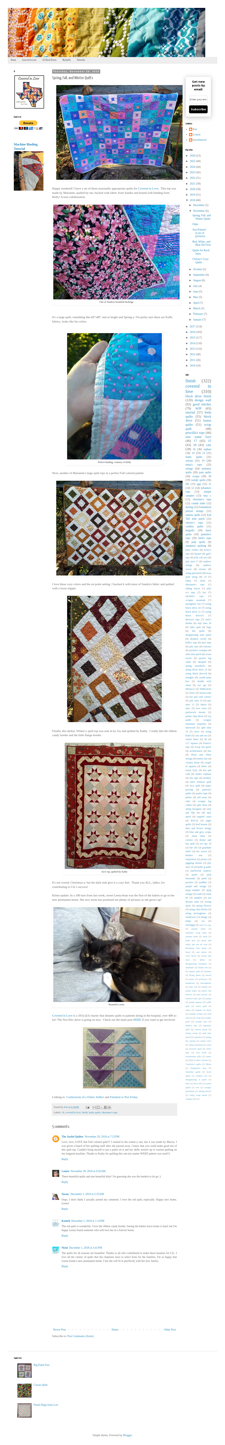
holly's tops (191, 642)
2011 (193, 360)
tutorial (190, 412)
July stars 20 (204, 623)
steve (196, 731)
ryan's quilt (201, 1006)
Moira (208, 1064)
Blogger (127, 1435)
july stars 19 (195, 700)
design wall (203, 400)
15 (209, 441)
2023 (193, 172)
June (196, 291)
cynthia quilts (194, 526)
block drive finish (198, 396)
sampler (198, 897)
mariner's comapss (198, 650)
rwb (197, 1087)
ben (209, 751)
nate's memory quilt (200, 782)
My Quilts (67, 60)
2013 (193, 348)
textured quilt (195, 1049)
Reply (65, 1159)
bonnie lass (202, 758)
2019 (193, 194)
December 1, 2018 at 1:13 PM (87, 1220)
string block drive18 (196, 673)
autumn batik (192, 936)
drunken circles (198, 638)
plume (189, 797)
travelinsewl (199, 139)
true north (201, 1052)
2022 (193, 177)
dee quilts (198, 631)
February (198, 313)
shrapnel (202, 662)
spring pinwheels (195, 665)
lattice (204, 704)
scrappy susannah (195, 600)
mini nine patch (193, 654)
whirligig (190, 925)
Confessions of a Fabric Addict (85, 1097)
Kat (195, 129)
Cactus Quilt (40, 1384)
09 (205, 739)
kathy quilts (94, 1112)
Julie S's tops (205, 925)
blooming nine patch (196, 948)
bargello (190, 530)
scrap (198, 1018)
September (199, 274)
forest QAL (192, 770)
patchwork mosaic (196, 712)
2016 (193, 332)
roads (199, 894)
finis (187, 1083)
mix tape (193, 778)
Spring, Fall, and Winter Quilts (201, 217)
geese (191, 979)
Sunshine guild (193, 1072)
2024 (193, 166)
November (199, 210)
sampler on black (203, 1010)
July (195, 286)
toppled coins (204, 816)
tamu (209, 1045)
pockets (189, 882)
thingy (204, 917)
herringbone (206, 983)
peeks (194, 874)
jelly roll (193, 987)
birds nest (190, 940)
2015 (193, 337)
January (197, 319)
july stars (194, 646)
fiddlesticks (205, 689)
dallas (202, 960)
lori (204, 592)
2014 (193, 343)
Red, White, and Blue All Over (201, 243)
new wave (201, 708)
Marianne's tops (109, 1112)
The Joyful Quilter (72, 1136)
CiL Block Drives (49, 60)
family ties (203, 967)
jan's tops (206, 642)
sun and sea (201, 735)
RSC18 (194, 820)
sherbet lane (191, 1025)
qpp (199, 484)
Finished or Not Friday (124, 1097)
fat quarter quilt (193, 971)
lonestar (207, 646)
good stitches (202, 404)
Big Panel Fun (41, 1364)
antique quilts (198, 929)
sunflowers (191, 917)
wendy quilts (198, 480)
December (199, 205)
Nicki (65, 1247)
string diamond (195, 1045)
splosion (198, 1037)
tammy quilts (193, 515)
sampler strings (196, 1014)
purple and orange (196, 886)
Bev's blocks (202, 1060)
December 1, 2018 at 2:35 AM (87, 1194)
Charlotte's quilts (193, 1064)
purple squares (195, 1002)
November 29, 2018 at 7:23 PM (102, 1136)
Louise (65, 1171)
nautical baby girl (194, 998)
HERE (137, 1019)
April (196, 302)
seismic (202, 569)
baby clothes (192, 549)
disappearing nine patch (198, 634)
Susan (65, 1194)
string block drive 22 (196, 669)
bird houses (201, 824)
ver (202, 921)
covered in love (73, 1112)
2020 (193, 189)
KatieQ (66, 1220)
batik (205, 936)
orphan (207, 449)
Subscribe (198, 109)
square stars (205, 1041)
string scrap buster (198, 1095)
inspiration (191, 859)
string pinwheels (194, 573)
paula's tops (201, 793)
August (197, 280)
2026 (193, 155)
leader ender (191, 991)
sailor (188, 1010)
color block (191, 956)
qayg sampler (193, 890)
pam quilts (205, 472)
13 (203, 453)
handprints (190, 983)
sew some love (198, 437)
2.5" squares (192, 743)
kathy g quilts (204, 867)
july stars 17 (192, 561)
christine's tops (202, 499)
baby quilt (195, 627)
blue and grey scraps (200, 832)
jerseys (204, 859)
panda (208, 998)
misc (188, 708)
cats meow (201, 952)
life (187, 484)
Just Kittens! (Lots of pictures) (199, 233)
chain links (198, 836)
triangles (190, 677)
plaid (204, 878)
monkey (207, 778)
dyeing (189, 507)
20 (209, 476)
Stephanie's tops (198, 1068)
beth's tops (204, 538)
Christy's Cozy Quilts (200, 261)
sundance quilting (196, 545)
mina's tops (194, 464)
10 (205, 576)
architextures (195, 751)
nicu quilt (195, 785)
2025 (193, 161)
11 (210, 484)
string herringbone (196, 913)
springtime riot (193, 604)
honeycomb (205, 693)
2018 (193, 200)
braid (188, 952)
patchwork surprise (201, 870)
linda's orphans (203, 774)
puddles (203, 882)
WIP (198, 408)
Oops (195, 224)
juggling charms (194, 863)
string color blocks (198, 909)
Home (13, 60)
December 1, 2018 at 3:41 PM (85, 1247)
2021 (193, 183)
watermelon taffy (193, 1056)
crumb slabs (198, 503)
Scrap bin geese (203, 747)
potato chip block (194, 716)
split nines (202, 805)
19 (203, 460)
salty (188, 801)
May (196, 297)
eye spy (202, 685)
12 (192, 487)
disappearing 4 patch (196, 1079)
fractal (208, 975)
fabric (204, 766)
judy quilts (198, 542)
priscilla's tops (195, 433)
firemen (207, 971)
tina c (207, 495)
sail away (202, 797)
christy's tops (194, 522)
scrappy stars (201, 1021)
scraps (195, 476)
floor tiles (198, 1083)
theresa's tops (193, 619)
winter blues (192, 739)
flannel (197, 553)
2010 (193, 365)
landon (205, 987)
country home (193, 762)
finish (85, 1112)
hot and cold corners (200, 696)
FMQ (188, 580)
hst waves (202, 851)
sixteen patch (201, 1029)
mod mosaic (202, 994)
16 (194, 449)
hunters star (194, 855)
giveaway (203, 979)
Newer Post (59, 1329)
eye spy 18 (205, 843)
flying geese (195, 975)
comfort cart (201, 1076)
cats (208, 445)
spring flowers (203, 905)
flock (192, 693)
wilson (189, 460)
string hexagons (194, 809)
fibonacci (190, 689)
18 (63, 1112)
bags (209, 627)
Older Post (170, 1329)
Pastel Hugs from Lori (46, 1404)
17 (195, 441)
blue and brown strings (198, 828)
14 (193, 453)
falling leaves (193, 588)
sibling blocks (205, 1091)
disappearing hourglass (196, 963)
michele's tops (195, 596)
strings (189, 468)
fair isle (193, 847)
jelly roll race (200, 557)
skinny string (192, 1033)
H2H (202, 580)
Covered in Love (29, 60)
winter (208, 1056)
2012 (193, 354)
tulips (188, 921)
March (197, 308)
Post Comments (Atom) (80, 1336)
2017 (193, 326)
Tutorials (81, 60)
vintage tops (191, 1099)
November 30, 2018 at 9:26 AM (88, 1171)
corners (189, 840)
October (198, 269)
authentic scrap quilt (196, 932)
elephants (190, 967)
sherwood (190, 727)
